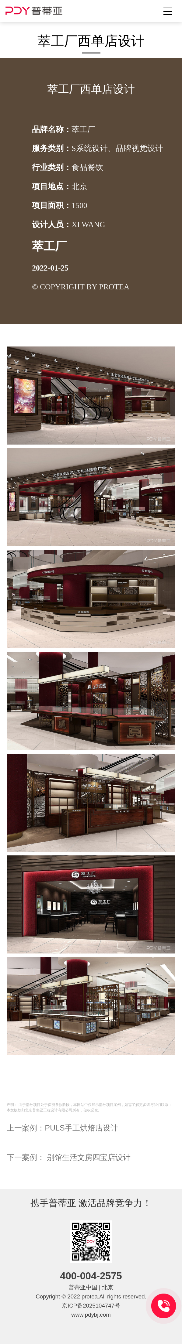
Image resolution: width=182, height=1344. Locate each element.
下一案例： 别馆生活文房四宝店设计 (69, 1157)
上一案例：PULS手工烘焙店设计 (62, 1128)
